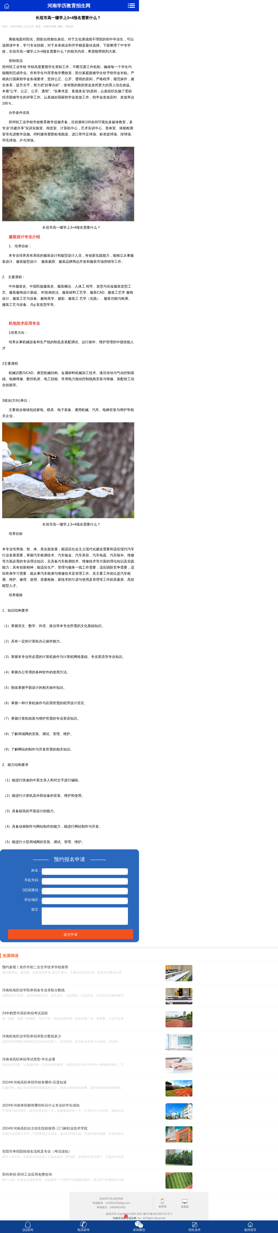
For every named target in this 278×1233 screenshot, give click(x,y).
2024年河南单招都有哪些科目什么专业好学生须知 (40, 1105)
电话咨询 (83, 1229)
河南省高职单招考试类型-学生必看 (28, 1059)
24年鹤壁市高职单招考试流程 (25, 1013)
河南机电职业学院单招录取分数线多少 (31, 1036)
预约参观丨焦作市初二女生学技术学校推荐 (35, 967)
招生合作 (195, 1229)
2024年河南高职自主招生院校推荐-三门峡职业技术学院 (45, 1128)
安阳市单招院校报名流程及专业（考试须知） (37, 1151)
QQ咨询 (27, 1229)
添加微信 (139, 1229)
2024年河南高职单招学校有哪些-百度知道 (34, 1082)
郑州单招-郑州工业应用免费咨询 (27, 1174)
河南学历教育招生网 (124, 1218)
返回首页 (250, 1229)
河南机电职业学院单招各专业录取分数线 (33, 990)
